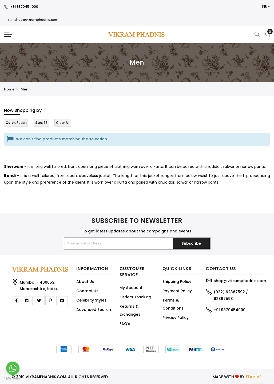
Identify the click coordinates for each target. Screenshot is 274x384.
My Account (131, 287)
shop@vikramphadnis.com (33, 19)
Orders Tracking (135, 297)
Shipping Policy (176, 281)
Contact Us (87, 291)
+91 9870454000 (21, 6)
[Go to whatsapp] (12, 368)
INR (266, 6)
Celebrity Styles (91, 300)
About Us (85, 281)
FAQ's (125, 323)
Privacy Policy (175, 317)
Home (9, 89)
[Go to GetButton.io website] (12, 378)
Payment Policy (177, 291)
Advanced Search (93, 309)
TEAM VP (253, 376)
